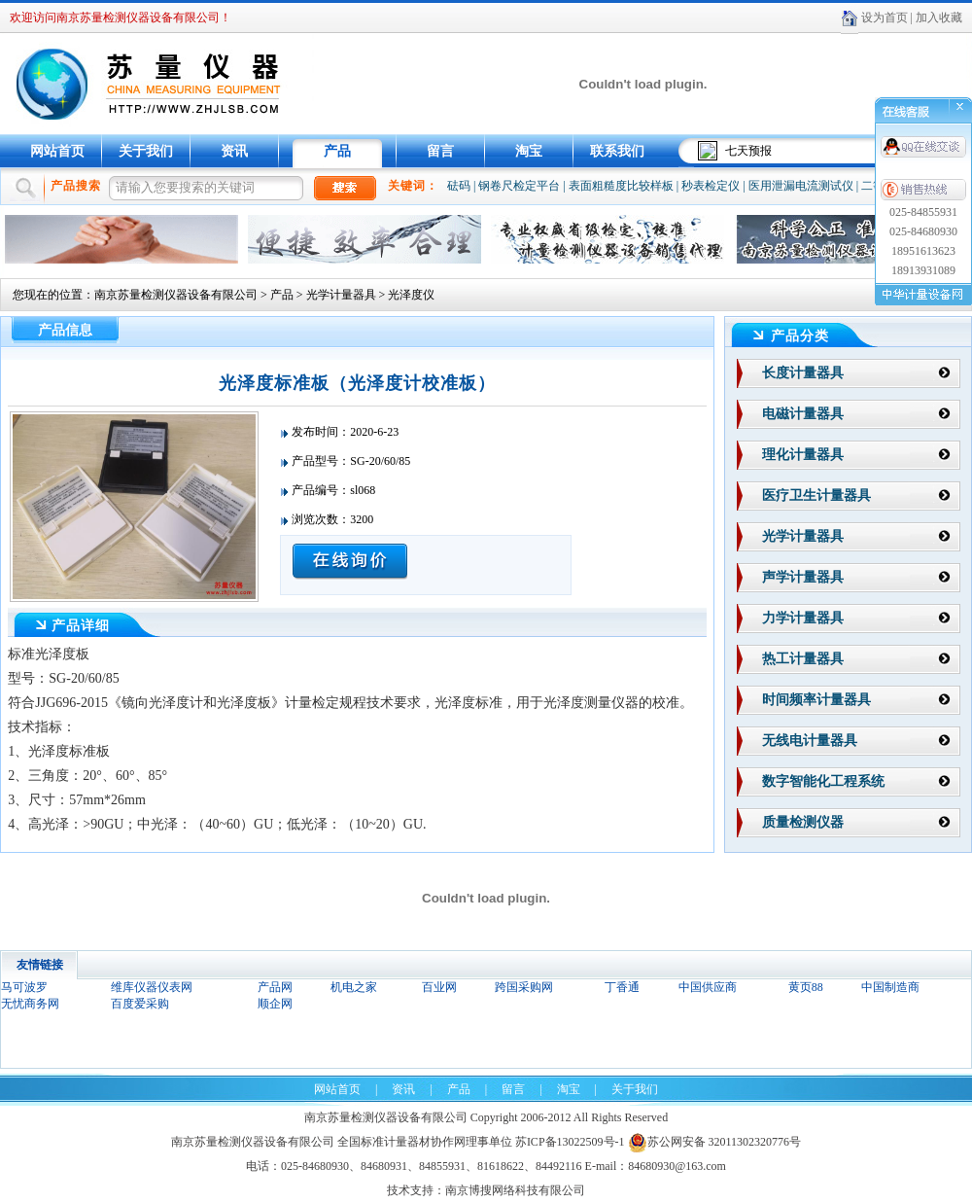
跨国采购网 (524, 987)
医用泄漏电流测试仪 (800, 186)
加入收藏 (939, 17)
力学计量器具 (803, 618)
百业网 (439, 987)
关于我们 (146, 151)
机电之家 (353, 987)
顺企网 (275, 1003)
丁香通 (622, 987)
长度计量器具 (803, 373)
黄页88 (805, 987)
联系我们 (617, 151)
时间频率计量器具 (816, 699)
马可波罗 (24, 987)
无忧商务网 (30, 1003)
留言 (440, 151)
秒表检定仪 (710, 186)
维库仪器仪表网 (151, 987)
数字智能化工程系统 (823, 781)
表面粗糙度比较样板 (621, 186)
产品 (337, 151)
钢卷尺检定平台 (519, 186)
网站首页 (57, 151)
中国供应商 (707, 987)
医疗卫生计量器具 (816, 495)
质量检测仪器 (803, 822)
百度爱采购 (140, 1003)
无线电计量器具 (809, 740)
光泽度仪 (411, 294)
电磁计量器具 (803, 414)
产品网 (275, 987)
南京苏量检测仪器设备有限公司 (176, 294)
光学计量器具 (341, 294)
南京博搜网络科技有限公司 (515, 1190)
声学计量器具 (803, 577)
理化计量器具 (803, 454)
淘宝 (528, 151)
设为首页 (884, 17)
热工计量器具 (803, 659)
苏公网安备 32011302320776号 (715, 1142)
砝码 (458, 186)
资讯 (234, 151)
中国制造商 (890, 987)
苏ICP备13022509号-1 (570, 1142)
